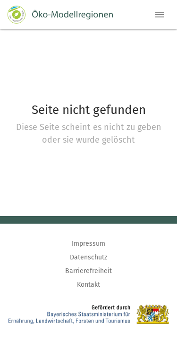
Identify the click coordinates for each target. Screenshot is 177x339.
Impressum (88, 244)
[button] (159, 14)
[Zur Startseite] (60, 15)
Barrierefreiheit (88, 271)
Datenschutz (88, 257)
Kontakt (88, 285)
